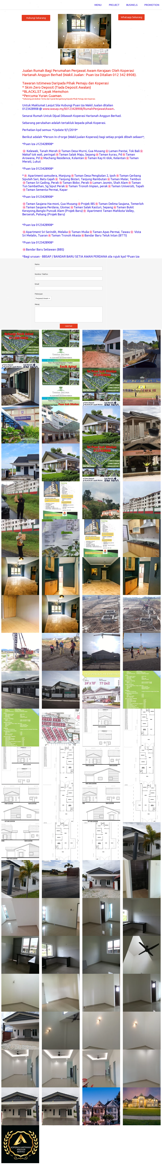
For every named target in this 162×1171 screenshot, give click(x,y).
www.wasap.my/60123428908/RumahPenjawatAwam (78, 108)
